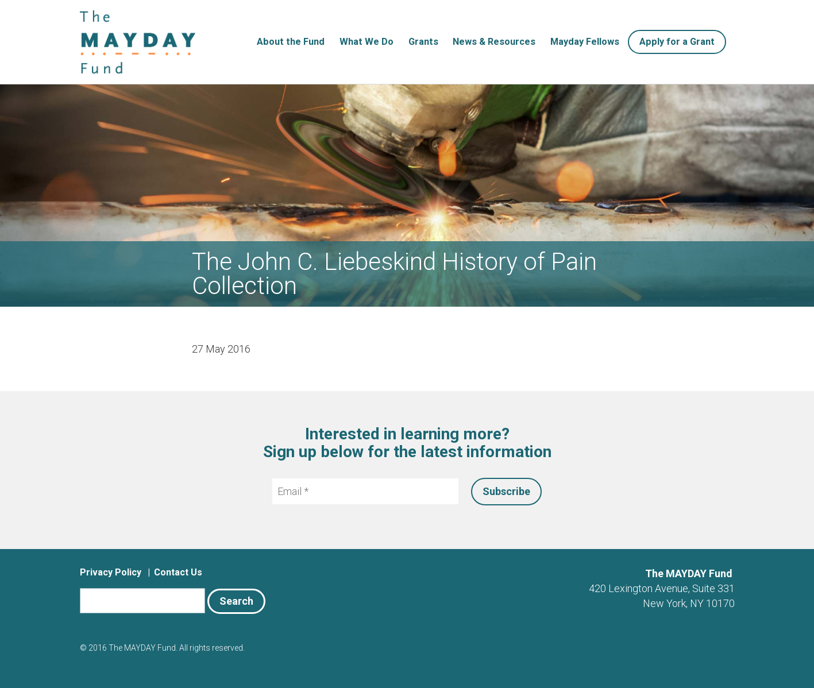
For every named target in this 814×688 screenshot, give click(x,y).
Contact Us (178, 572)
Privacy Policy (110, 572)
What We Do (367, 41)
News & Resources (494, 41)
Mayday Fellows (584, 41)
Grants (423, 41)
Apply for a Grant (677, 41)
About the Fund (291, 41)
